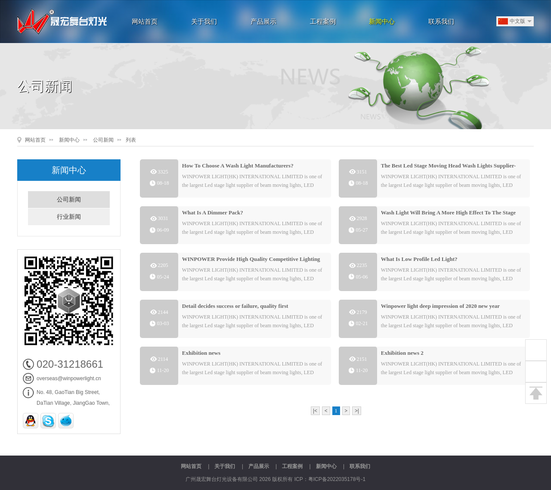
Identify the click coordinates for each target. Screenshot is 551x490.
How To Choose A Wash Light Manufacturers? (238, 165)
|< (315, 411)
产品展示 (263, 21)
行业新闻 (69, 217)
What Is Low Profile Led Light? (419, 259)
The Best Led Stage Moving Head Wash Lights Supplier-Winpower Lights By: (448, 167)
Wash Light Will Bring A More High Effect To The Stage (448, 212)
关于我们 (204, 21)
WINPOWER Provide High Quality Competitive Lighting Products (251, 261)
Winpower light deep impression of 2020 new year (440, 306)
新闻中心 (382, 21)
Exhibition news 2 (402, 353)
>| (357, 411)
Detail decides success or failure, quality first (235, 306)
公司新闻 (103, 140)
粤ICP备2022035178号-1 (336, 479)
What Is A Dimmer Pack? (212, 212)
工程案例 (323, 21)
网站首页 (145, 21)
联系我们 (441, 21)
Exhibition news (201, 353)
